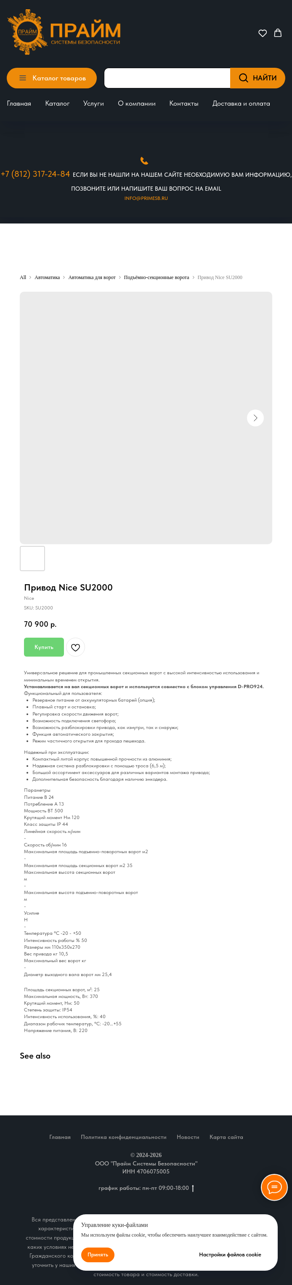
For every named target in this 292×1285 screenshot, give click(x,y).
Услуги (93, 103)
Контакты (184, 103)
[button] (262, 33)
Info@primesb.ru (146, 198)
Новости (188, 1136)
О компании (137, 103)
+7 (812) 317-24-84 (35, 174)
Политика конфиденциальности (124, 1136)
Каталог (57, 103)
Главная (19, 103)
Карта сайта (226, 1136)
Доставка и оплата (241, 103)
